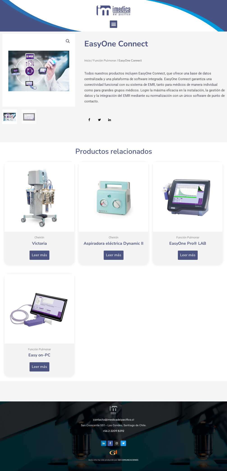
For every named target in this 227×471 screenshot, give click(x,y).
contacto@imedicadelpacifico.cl (113, 419)
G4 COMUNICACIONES (128, 460)
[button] (113, 24)
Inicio (87, 61)
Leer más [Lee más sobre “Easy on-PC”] (39, 366)
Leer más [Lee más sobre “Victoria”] (39, 255)
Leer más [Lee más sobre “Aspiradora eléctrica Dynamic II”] (113, 255)
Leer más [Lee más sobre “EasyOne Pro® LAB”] (187, 255)
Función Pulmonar (104, 61)
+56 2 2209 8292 (113, 431)
